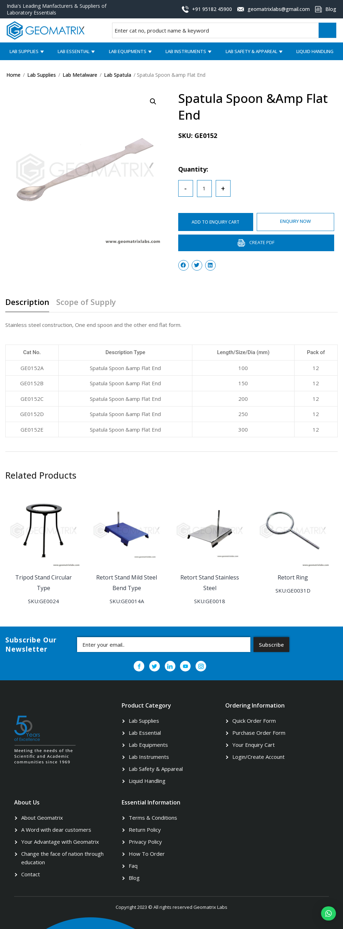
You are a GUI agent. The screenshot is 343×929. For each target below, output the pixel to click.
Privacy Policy (145, 841)
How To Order (147, 853)
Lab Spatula (117, 74)
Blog (134, 877)
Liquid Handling (314, 51)
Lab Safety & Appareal (251, 51)
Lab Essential (73, 51)
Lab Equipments (127, 51)
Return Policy (145, 829)
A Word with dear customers (56, 829)
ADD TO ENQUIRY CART (216, 222)
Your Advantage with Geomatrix (60, 841)
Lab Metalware (80, 74)
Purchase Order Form (258, 732)
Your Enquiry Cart (253, 744)
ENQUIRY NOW (296, 221)
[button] (328, 913)
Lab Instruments (185, 51)
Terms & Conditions (153, 817)
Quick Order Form (254, 720)
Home (13, 74)
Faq (133, 865)
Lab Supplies (24, 51)
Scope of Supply (86, 302)
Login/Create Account (258, 756)
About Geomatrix (42, 817)
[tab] (29, 305)
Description (27, 302)
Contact (30, 873)
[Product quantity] (204, 188)
